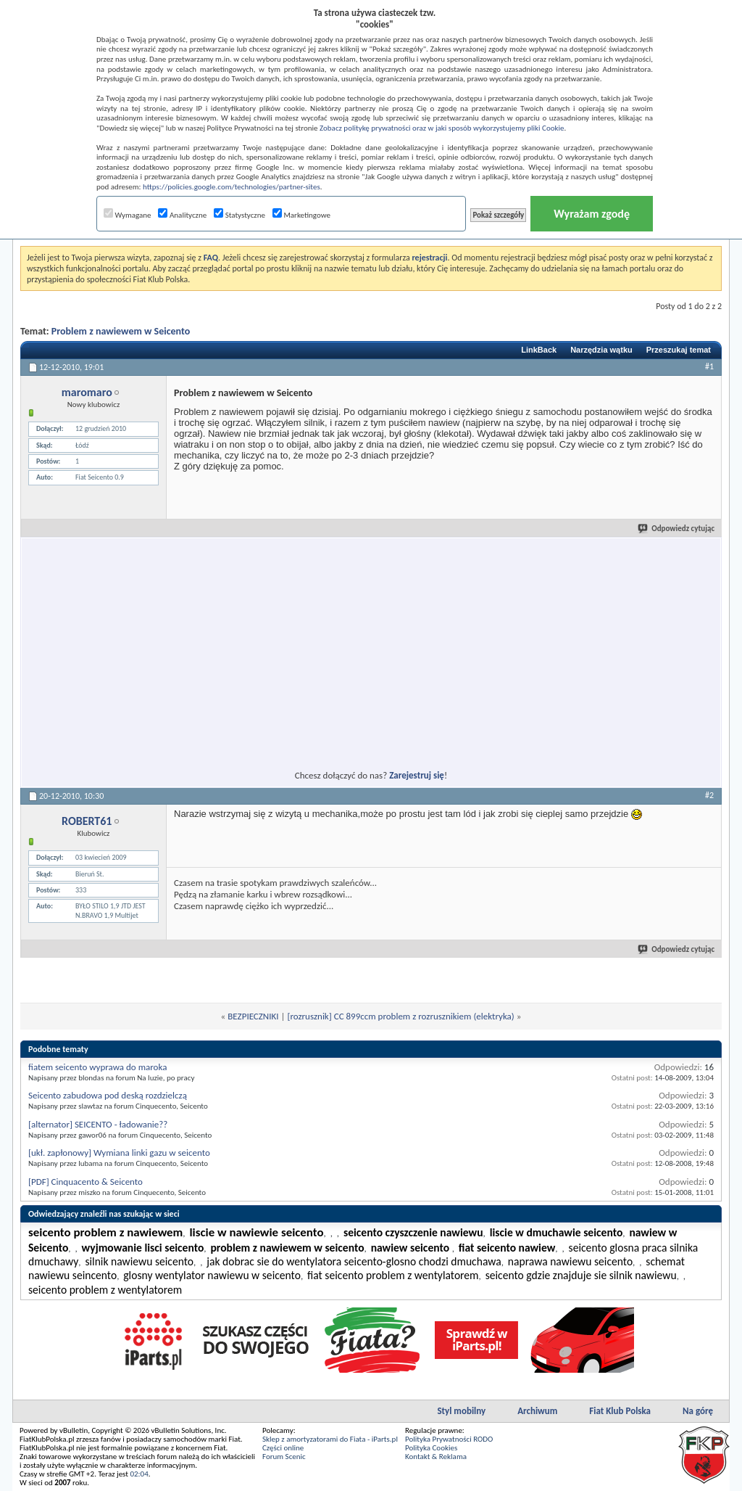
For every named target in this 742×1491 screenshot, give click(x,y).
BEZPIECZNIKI (253, 1016)
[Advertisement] (239, 645)
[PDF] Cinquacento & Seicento (85, 1181)
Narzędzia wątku (601, 349)
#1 (709, 366)
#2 (709, 795)
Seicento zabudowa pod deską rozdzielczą (107, 1095)
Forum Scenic (284, 1456)
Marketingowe (301, 215)
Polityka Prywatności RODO (449, 1439)
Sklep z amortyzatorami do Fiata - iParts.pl (330, 1439)
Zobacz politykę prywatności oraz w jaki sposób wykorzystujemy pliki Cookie (442, 128)
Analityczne (182, 215)
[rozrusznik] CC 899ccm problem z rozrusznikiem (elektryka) (400, 1016)
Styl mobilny (461, 1410)
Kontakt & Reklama (436, 1456)
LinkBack (538, 349)
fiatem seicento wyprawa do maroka (97, 1066)
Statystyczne (239, 215)
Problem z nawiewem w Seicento (120, 331)
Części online (283, 1448)
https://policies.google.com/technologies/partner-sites (231, 187)
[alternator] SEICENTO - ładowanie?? (97, 1124)
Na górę (698, 1410)
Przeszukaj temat (678, 349)
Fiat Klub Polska (620, 1410)
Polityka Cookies (431, 1448)
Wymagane (127, 215)
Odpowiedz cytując (676, 528)
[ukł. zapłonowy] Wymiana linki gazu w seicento (119, 1152)
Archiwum (537, 1410)
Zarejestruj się (416, 775)
